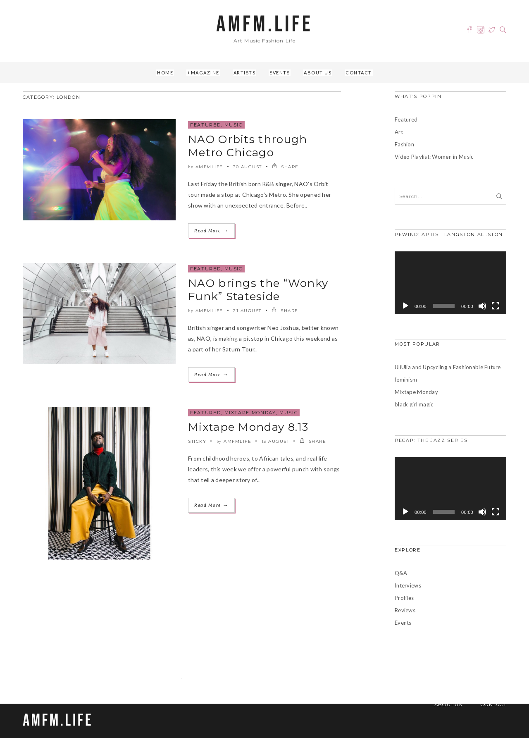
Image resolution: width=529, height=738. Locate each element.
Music (233, 125)
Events (279, 72)
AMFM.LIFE (264, 24)
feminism (406, 379)
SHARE (285, 167)
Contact (359, 72)
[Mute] (482, 306)
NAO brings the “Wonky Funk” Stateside (258, 290)
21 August (247, 310)
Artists (245, 72)
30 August (247, 167)
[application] (450, 282)
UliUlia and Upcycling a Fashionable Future (448, 367)
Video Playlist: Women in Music (434, 156)
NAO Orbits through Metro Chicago (247, 146)
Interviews (408, 585)
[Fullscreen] (495, 306)
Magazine (205, 72)
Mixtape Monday (250, 413)
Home (165, 72)
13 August (276, 441)
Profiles (404, 598)
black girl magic (414, 404)
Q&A (401, 573)
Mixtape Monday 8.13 (248, 427)
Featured (205, 125)
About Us (317, 72)
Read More (211, 230)
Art (399, 132)
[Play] (405, 306)
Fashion (404, 144)
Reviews (405, 610)
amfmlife (209, 167)
